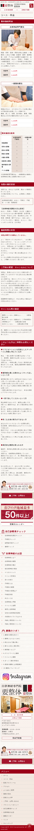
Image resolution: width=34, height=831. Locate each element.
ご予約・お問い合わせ (11, 801)
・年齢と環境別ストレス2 (12, 624)
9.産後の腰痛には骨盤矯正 (12, 664)
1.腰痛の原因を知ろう (11, 635)
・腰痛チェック (8, 546)
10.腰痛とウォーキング (11, 668)
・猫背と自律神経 (9, 609)
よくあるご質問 (8, 790)
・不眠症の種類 (8, 587)
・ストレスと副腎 (9, 605)
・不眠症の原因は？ (10, 591)
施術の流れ (7, 794)
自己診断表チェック (15, 531)
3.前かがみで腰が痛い (11, 642)
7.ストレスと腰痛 (9, 657)
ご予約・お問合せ (17, 495)
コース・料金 (8, 779)
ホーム (5, 775)
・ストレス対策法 (9, 576)
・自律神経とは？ (9, 557)
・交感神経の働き (9, 565)
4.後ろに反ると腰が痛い (11, 646)
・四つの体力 (8, 579)
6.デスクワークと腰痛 (11, 653)
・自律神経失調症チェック (12, 535)
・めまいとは (8, 598)
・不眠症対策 (8, 594)
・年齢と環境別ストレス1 (12, 620)
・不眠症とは (8, 583)
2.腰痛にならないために (11, 638)
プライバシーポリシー (11, 805)
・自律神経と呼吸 (9, 602)
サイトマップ (8, 823)
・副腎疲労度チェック (11, 543)
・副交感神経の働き (10, 568)
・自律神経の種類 (9, 561)
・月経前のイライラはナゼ (12, 616)
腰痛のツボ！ (13, 631)
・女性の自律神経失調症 (11, 613)
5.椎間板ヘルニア (9, 649)
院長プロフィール (9, 783)
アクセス (6, 786)
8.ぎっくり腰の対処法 (11, 660)
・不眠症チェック (9, 539)
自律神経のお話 (14, 553)
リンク (5, 819)
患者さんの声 (8, 797)
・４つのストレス (9, 572)
